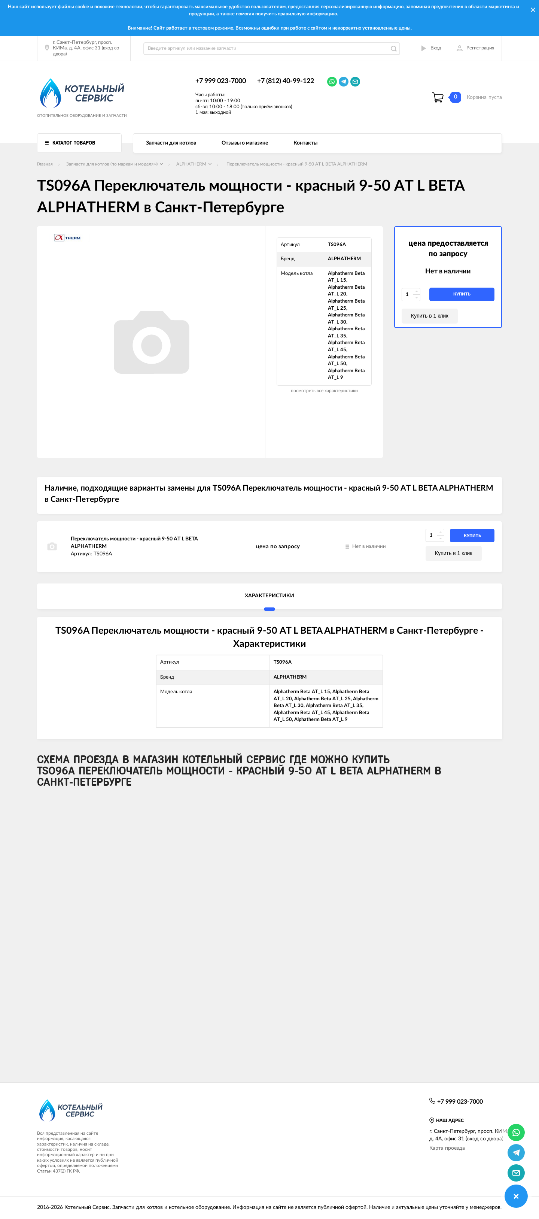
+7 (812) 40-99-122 (285, 81)
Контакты (305, 143)
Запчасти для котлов (171, 143)
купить (462, 294)
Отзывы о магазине (245, 143)
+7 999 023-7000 (220, 81)
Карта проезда (447, 1148)
